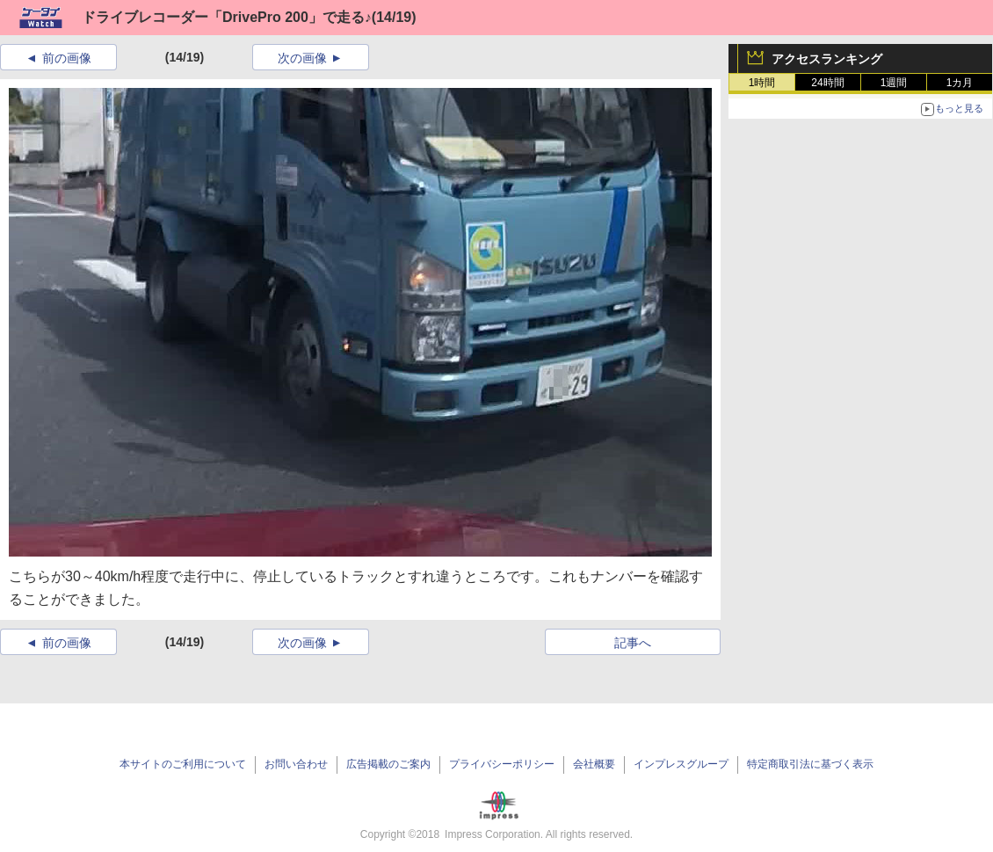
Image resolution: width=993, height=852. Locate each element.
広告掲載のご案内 (388, 764)
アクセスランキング (827, 59)
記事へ (632, 643)
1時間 (762, 82)
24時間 (827, 82)
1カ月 (960, 82)
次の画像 (302, 58)
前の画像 (66, 58)
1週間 (894, 82)
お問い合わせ (296, 764)
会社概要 (594, 764)
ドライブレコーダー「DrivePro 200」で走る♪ (227, 17)
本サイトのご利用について (183, 764)
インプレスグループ (681, 764)
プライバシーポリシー (501, 764)
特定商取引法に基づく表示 (810, 764)
